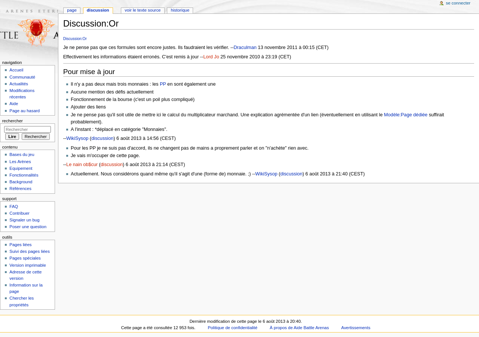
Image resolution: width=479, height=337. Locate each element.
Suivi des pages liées (29, 251)
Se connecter (458, 3)
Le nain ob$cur (82, 164)
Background (20, 182)
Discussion (98, 10)
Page (71, 10)
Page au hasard (24, 110)
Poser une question (27, 226)
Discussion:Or (75, 39)
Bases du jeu (21, 154)
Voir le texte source (143, 10)
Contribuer (19, 213)
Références (20, 188)
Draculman (245, 47)
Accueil (16, 70)
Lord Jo (211, 56)
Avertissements (355, 327)
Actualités (18, 84)
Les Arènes (20, 161)
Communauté (22, 77)
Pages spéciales (24, 258)
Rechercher (12, 121)
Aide (13, 103)
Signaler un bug (24, 220)
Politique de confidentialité (232, 327)
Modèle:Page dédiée (405, 114)
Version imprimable (27, 265)
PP (163, 84)
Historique (180, 10)
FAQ (13, 206)
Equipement (20, 168)
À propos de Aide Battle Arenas (299, 327)
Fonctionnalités (23, 175)
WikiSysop (77, 138)
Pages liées (20, 244)
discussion (102, 138)
